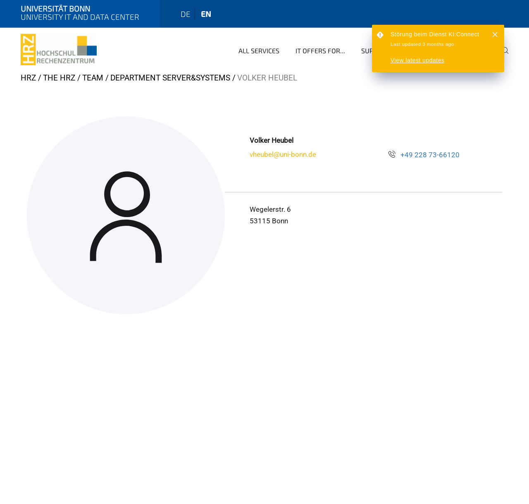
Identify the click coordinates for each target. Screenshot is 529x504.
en (206, 14)
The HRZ (59, 78)
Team (92, 78)
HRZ (28, 78)
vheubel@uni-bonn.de (283, 154)
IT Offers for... (320, 50)
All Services (258, 50)
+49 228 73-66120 (430, 155)
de (186, 14)
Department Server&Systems (170, 78)
